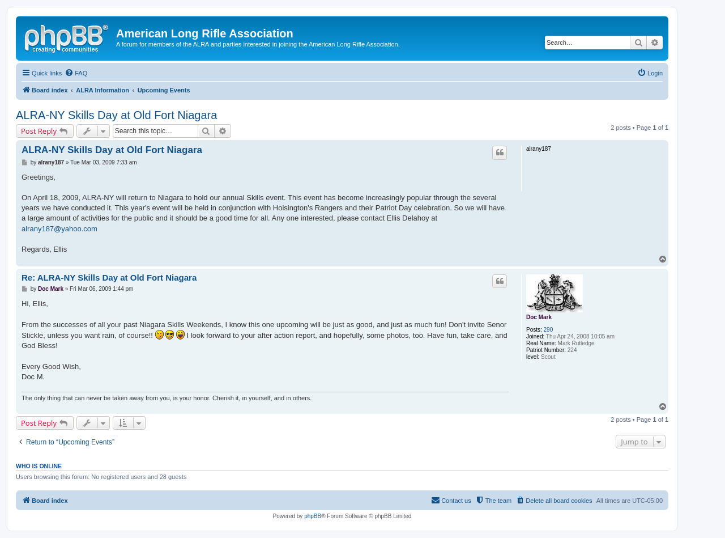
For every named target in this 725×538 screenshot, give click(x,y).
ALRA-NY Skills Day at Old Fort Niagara (116, 115)
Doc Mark (539, 317)
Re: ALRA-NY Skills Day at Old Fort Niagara (109, 277)
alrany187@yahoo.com (59, 228)
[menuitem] (76, 73)
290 (548, 330)
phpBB (312, 516)
